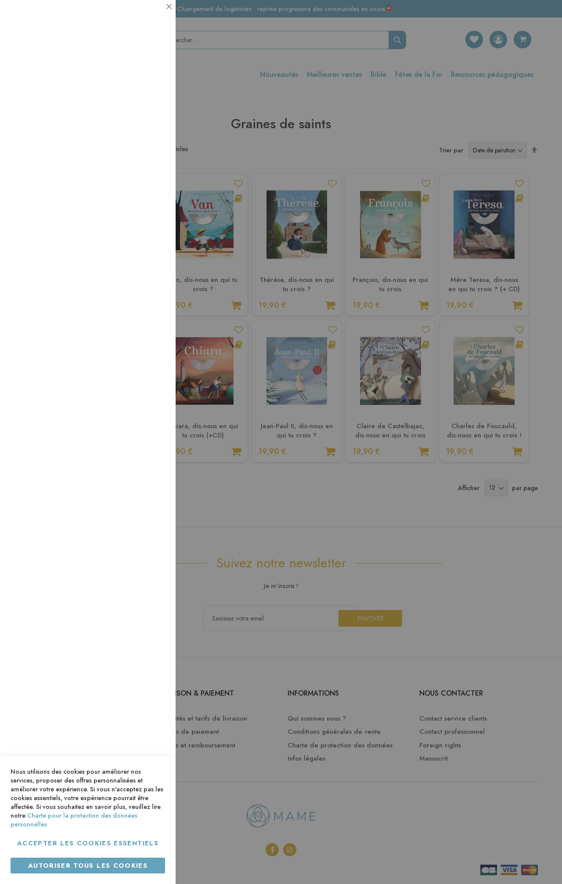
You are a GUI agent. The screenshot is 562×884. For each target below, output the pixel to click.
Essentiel (151, 17)
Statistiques (151, 119)
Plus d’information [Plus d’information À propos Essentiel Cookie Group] (138, 81)
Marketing (151, 212)
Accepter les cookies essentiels (88, 843)
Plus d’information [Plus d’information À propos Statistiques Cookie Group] (138, 174)
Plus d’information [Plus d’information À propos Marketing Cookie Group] (138, 267)
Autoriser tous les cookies (88, 865)
